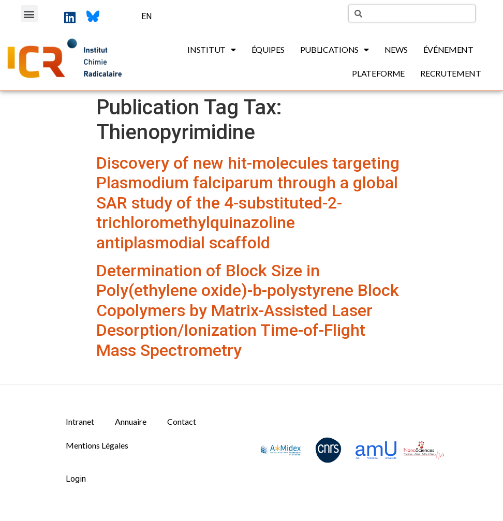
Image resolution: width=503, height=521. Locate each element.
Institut (211, 49)
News (396, 49)
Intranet (80, 421)
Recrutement (450, 73)
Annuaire (130, 421)
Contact (181, 421)
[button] (29, 13)
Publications (334, 49)
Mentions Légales (97, 445)
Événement (448, 49)
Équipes (268, 49)
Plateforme (378, 73)
